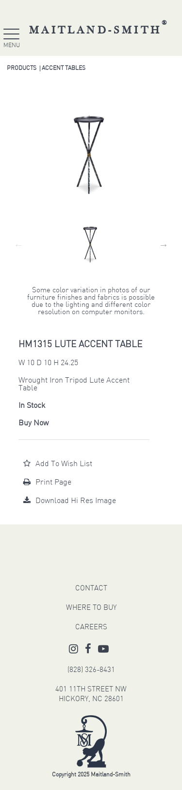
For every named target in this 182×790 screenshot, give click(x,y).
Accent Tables (63, 68)
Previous (18, 245)
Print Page (47, 483)
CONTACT (91, 588)
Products (21, 68)
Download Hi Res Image (69, 501)
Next (163, 245)
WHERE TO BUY (91, 608)
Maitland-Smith (99, 30)
